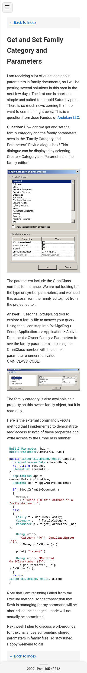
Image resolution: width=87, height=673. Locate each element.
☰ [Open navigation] (7, 7)
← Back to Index (22, 22)
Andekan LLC (68, 117)
